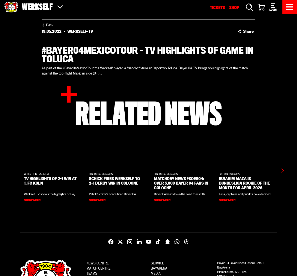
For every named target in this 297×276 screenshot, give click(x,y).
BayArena (159, 268)
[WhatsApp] (177, 242)
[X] (120, 242)
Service (157, 263)
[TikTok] (158, 242)
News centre (97, 263)
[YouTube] (148, 242)
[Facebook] (111, 242)
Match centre (98, 268)
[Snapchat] (167, 242)
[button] (245, 31)
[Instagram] (129, 242)
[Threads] (186, 242)
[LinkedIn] (139, 242)
